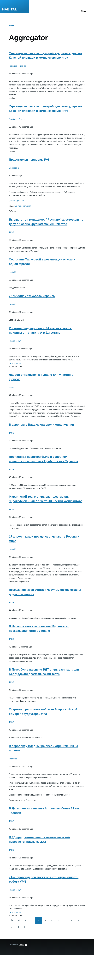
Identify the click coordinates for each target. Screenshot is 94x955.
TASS (11, 232)
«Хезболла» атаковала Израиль (32, 296)
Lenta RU (13, 272)
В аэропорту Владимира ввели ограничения (41, 424)
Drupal (21, 945)
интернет (27, 206)
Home (11, 25)
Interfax (12, 387)
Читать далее (15, 363)
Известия (13, 759)
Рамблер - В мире (17, 119)
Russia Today (15, 341)
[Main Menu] (86, 11)
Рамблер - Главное (17, 66)
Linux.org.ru (14, 168)
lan (15, 206)
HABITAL (9, 9)
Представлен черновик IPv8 (29, 159)
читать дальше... (17, 201)
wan (19, 206)
